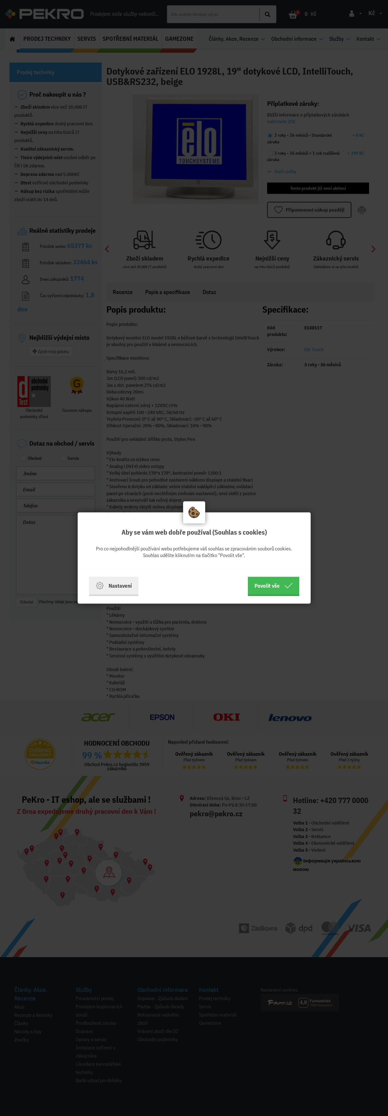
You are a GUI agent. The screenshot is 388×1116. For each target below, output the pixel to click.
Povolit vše (273, 586)
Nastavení (114, 586)
